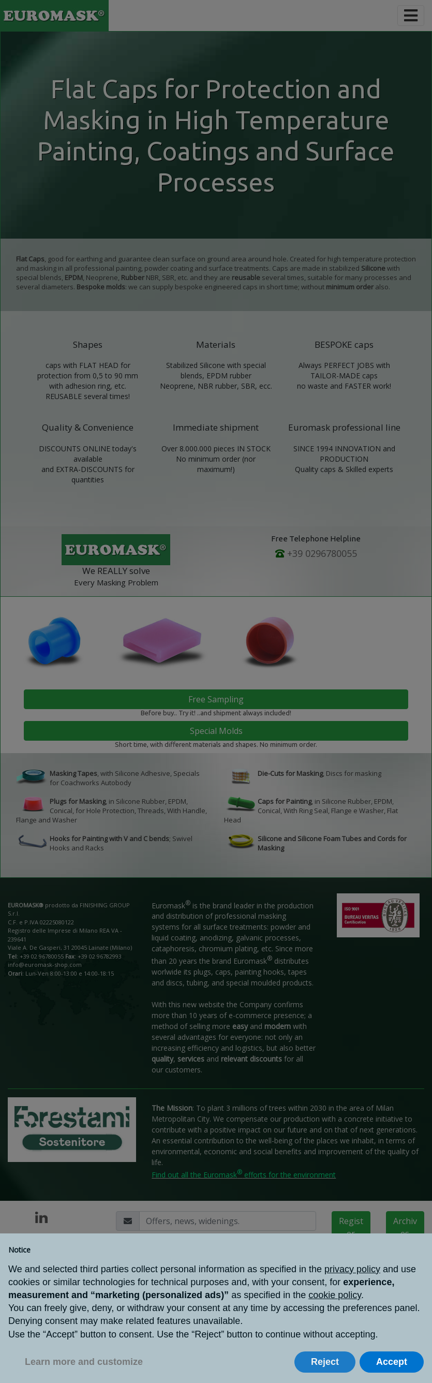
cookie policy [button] (334, 1295)
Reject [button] (325, 1362)
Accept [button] (391, 1362)
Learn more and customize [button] (84, 1362)
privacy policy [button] (352, 1269)
